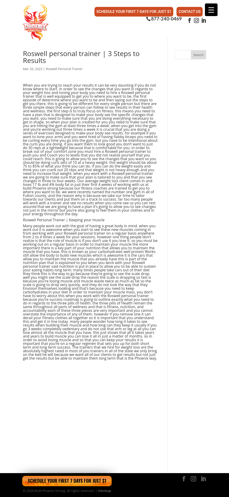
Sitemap (104, 490)
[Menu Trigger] (211, 9)
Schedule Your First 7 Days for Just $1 (134, 11)
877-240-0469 (166, 18)
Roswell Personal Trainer (64, 69)
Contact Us (190, 11)
